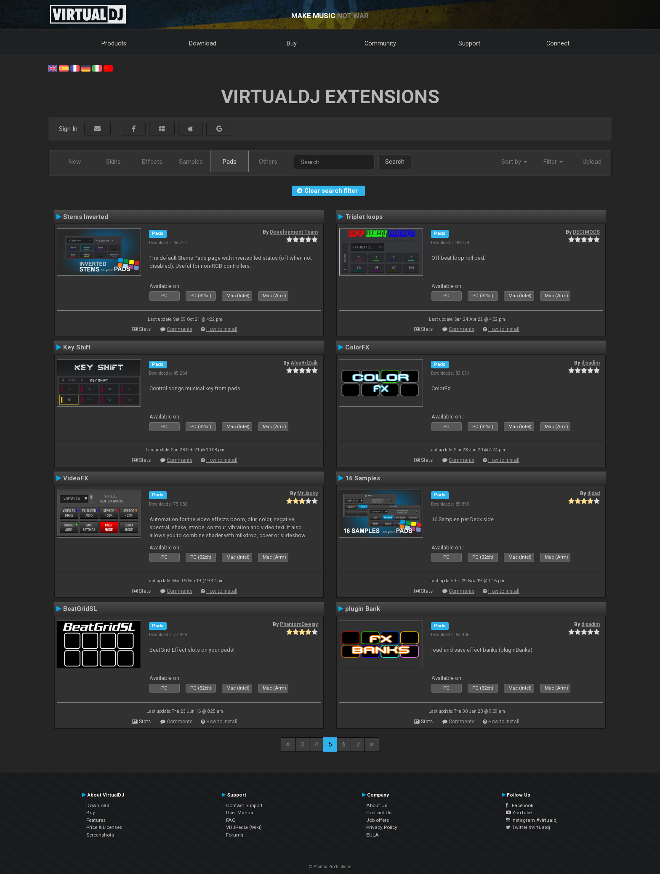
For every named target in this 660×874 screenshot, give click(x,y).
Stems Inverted (85, 217)
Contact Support (244, 805)
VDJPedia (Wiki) (244, 827)
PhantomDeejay (299, 624)
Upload (592, 161)
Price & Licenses (104, 827)
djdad (593, 493)
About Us (376, 805)
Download (202, 43)
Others (268, 161)
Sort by (514, 161)
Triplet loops (364, 217)
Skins (113, 161)
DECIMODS (586, 232)
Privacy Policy (381, 827)
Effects (152, 161)
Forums (234, 835)
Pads (230, 161)
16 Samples (362, 478)
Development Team (294, 232)
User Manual (240, 812)
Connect (558, 43)
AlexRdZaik (304, 363)
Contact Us (378, 812)
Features (96, 820)
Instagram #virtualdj (532, 820)
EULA (372, 835)
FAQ (231, 820)
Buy (292, 43)
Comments (179, 329)
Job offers (377, 820)
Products (113, 43)
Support (469, 43)
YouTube (519, 812)
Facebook (519, 805)
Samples (191, 161)
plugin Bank (362, 609)
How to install (221, 329)
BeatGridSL (80, 609)
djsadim (590, 363)
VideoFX (75, 478)
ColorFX (357, 347)
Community (380, 43)
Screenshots (100, 835)
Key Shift (76, 347)
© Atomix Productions (330, 866)
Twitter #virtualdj (528, 827)
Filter (553, 161)
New (75, 161)
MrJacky (307, 493)
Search (395, 161)
